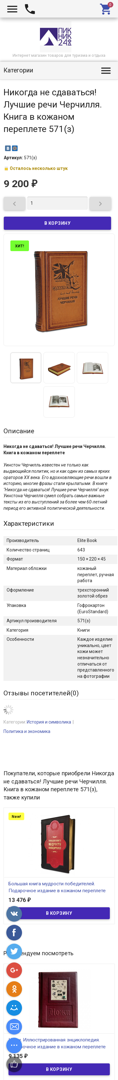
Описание (18, 431)
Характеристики (28, 523)
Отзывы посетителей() (41, 693)
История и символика (49, 721)
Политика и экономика (26, 731)
